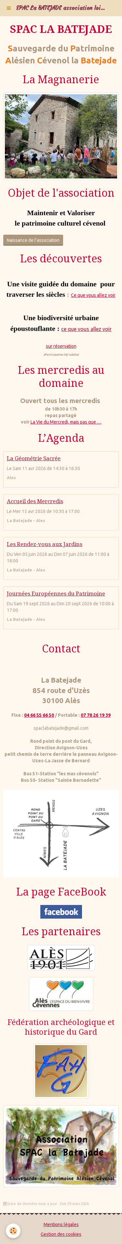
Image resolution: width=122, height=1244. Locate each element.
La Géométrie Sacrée (34, 458)
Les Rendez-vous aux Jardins (44, 544)
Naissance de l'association (33, 240)
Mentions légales (61, 1224)
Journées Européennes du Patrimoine (56, 593)
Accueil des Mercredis (35, 501)
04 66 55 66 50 (39, 715)
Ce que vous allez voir (93, 295)
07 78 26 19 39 (96, 715)
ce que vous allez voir (86, 329)
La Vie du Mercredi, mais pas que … (66, 422)
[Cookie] (13, 1231)
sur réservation (61, 346)
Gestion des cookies (61, 1234)
